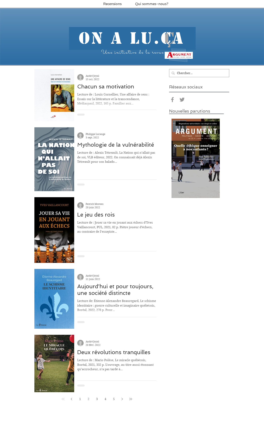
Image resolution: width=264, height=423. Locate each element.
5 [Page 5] (114, 399)
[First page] (63, 399)
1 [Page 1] (80, 399)
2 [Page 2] (88, 399)
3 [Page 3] (97, 399)
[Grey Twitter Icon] (182, 99)
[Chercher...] (199, 73)
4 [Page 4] (105, 399)
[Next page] (122, 399)
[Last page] (130, 399)
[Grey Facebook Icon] (172, 99)
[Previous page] (71, 399)
